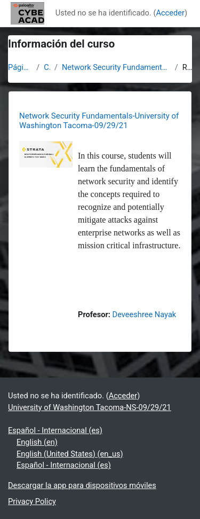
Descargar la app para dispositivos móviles (82, 485)
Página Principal (20, 67)
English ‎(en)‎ (37, 442)
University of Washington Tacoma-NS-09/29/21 (89, 407)
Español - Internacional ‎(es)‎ (55, 430)
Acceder (170, 13)
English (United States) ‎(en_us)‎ (70, 454)
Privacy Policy (32, 501)
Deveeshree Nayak (145, 314)
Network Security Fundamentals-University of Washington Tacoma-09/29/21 (116, 67)
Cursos (47, 67)
